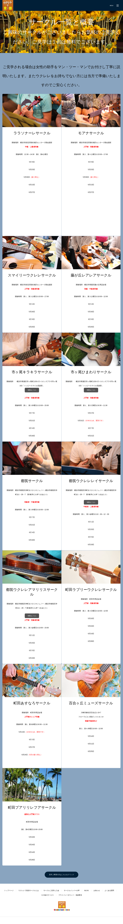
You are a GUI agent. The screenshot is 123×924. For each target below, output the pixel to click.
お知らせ (97, 890)
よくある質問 (109, 890)
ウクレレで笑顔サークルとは (28, 890)
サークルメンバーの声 (72, 890)
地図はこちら (32, 390)
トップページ (9, 890)
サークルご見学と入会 (51, 890)
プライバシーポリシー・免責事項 (70, 895)
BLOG (86, 890)
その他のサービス (47, 895)
